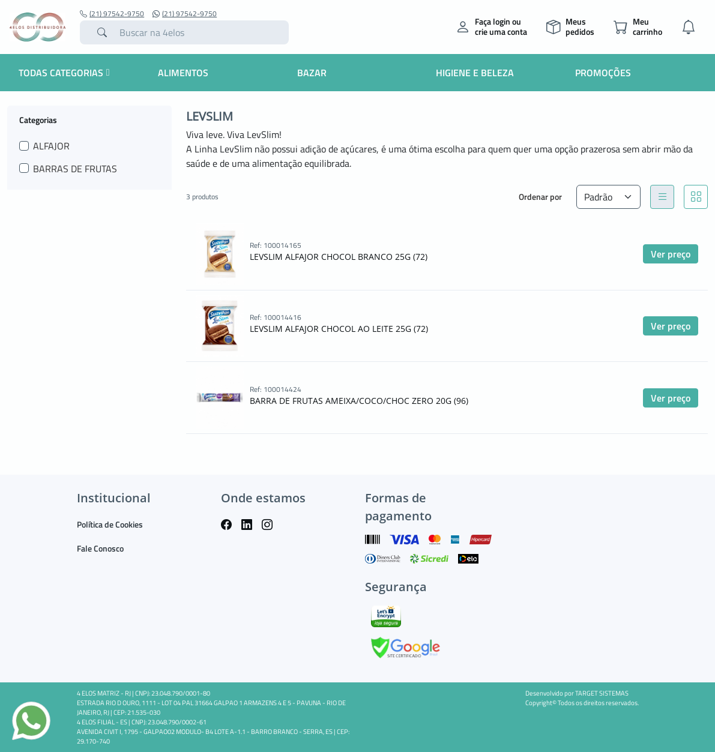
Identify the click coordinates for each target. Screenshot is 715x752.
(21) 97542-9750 (112, 14)
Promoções (603, 72)
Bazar (312, 72)
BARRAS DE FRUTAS (75, 168)
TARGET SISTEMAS (602, 693)
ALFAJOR (51, 146)
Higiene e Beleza (475, 72)
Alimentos (183, 72)
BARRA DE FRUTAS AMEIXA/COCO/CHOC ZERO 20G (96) (359, 400)
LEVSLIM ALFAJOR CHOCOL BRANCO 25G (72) (338, 256)
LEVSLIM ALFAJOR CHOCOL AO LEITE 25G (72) (339, 328)
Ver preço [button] (670, 254)
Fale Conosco (100, 548)
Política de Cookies (110, 524)
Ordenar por (540, 196)
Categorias (38, 119)
